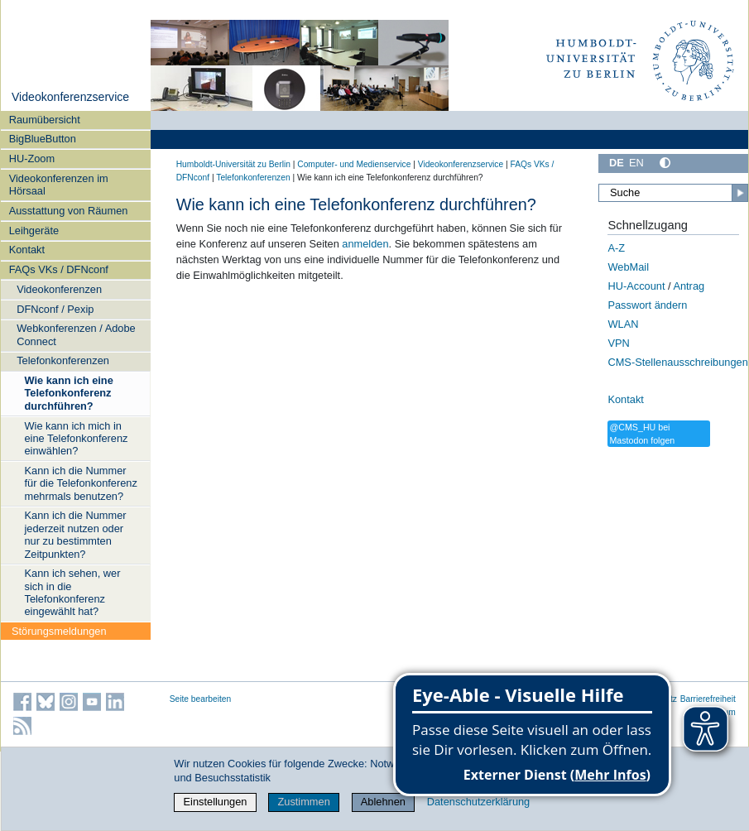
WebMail (628, 267)
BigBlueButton (42, 138)
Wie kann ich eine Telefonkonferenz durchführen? (69, 393)
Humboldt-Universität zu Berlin (233, 164)
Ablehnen (383, 801)
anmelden (365, 244)
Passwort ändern (647, 305)
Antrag (688, 286)
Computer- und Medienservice (354, 164)
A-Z (616, 248)
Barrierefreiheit (708, 699)
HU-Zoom (32, 158)
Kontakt (27, 249)
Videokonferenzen (59, 289)
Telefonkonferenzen (63, 360)
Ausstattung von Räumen (68, 210)
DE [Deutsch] (616, 162)
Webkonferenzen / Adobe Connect (76, 334)
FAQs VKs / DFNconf (58, 269)
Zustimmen (303, 801)
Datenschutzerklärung (478, 801)
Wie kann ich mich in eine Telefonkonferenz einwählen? (76, 439)
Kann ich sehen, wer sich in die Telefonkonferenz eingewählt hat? (73, 592)
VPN (618, 343)
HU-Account (636, 286)
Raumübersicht (44, 119)
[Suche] (673, 193)
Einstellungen (215, 801)
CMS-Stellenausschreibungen (677, 362)
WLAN (622, 324)
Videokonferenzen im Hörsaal (58, 184)
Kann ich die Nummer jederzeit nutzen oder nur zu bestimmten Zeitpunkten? (76, 534)
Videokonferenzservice (70, 96)
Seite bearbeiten (201, 699)
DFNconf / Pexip (55, 309)
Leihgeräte (34, 230)
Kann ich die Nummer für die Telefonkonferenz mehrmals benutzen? (81, 483)
